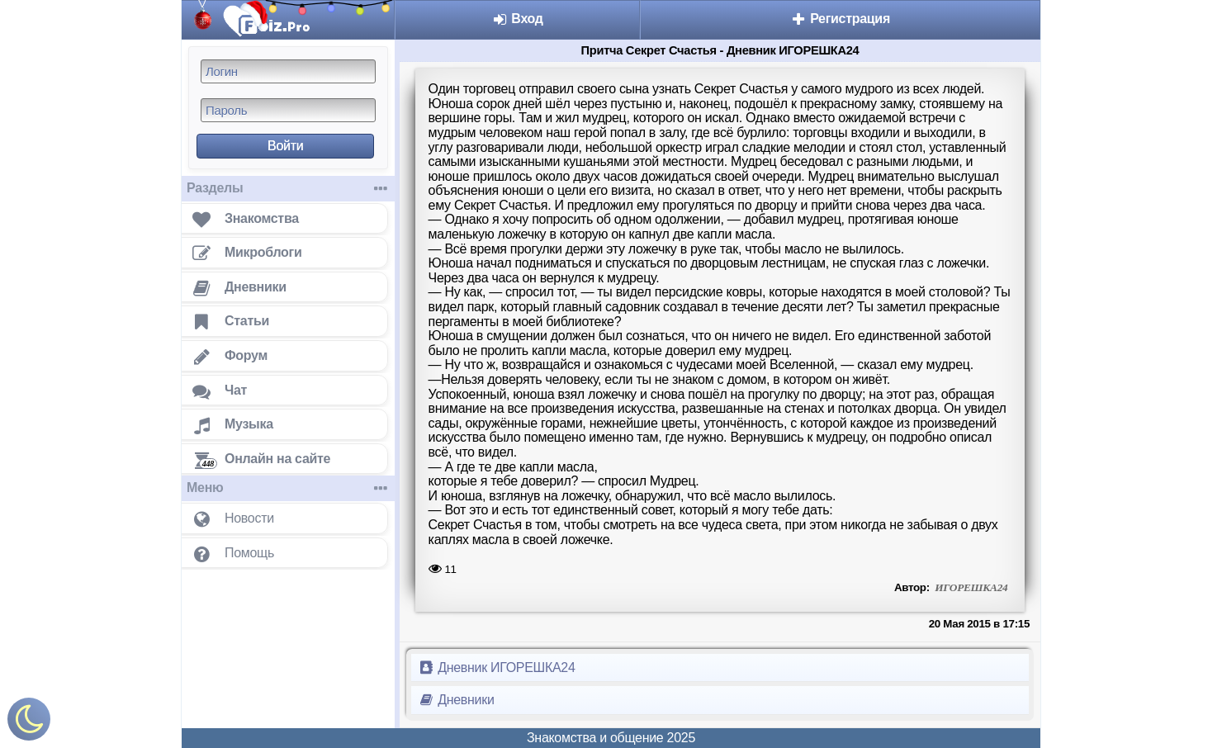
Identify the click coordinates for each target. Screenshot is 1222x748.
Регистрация (840, 19)
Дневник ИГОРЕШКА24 (496, 667)
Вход (517, 19)
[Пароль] (288, 110)
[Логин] (288, 71)
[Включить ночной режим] (28, 723)
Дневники (456, 700)
